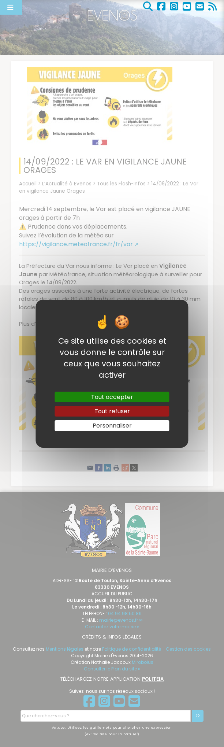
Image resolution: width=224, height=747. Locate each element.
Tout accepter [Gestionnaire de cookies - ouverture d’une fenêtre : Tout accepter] (112, 397)
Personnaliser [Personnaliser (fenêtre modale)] (112, 425)
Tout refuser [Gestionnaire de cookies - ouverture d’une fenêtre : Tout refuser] (112, 411)
